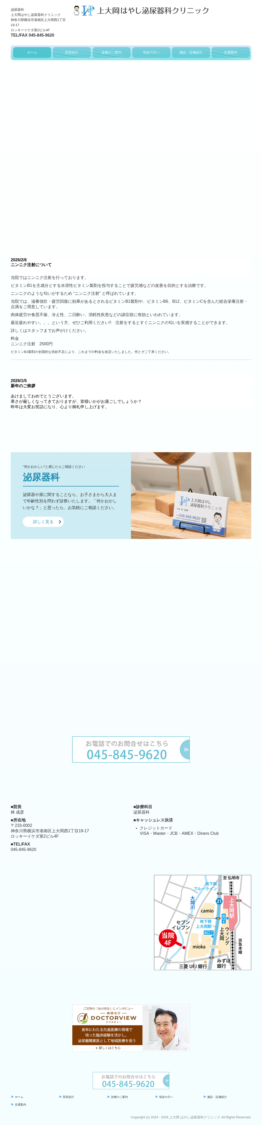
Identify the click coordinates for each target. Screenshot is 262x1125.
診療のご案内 (112, 52)
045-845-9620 (41, 35)
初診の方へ (151, 52)
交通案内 (230, 52)
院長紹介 (72, 52)
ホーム (32, 52)
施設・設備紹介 (191, 52)
